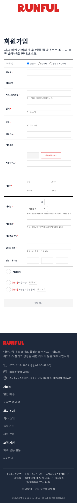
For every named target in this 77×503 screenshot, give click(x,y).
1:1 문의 (8, 457)
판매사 (44, 64)
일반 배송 (9, 394)
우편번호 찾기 (51, 155)
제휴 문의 (9, 433)
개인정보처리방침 (45, 489)
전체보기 (33, 282)
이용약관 (27, 489)
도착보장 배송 (11, 401)
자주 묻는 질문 (12, 450)
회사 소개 (9, 418)
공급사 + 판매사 (59, 64)
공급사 (33, 64)
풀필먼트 (8, 425)
